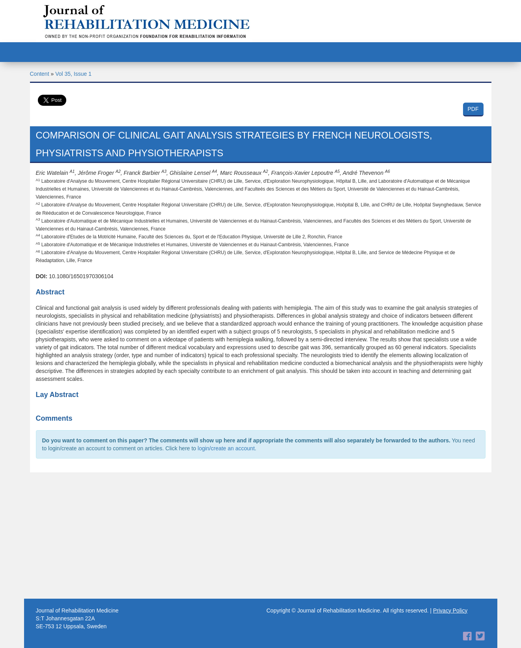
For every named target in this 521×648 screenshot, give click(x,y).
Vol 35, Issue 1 (73, 74)
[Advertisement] (261, 535)
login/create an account (226, 448)
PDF (473, 109)
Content (39, 74)
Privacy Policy (450, 610)
